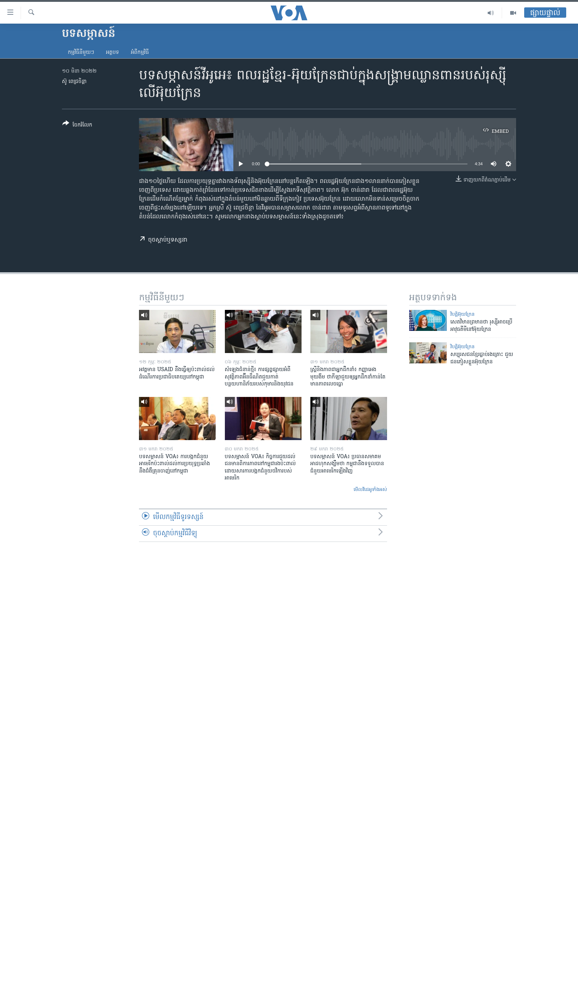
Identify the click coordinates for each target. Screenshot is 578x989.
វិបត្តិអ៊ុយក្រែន (462, 314)
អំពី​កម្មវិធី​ (140, 52)
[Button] (77, 125)
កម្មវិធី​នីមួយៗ (81, 52)
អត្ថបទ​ (112, 52)
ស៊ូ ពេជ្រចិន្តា (74, 82)
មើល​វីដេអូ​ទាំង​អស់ (370, 489)
